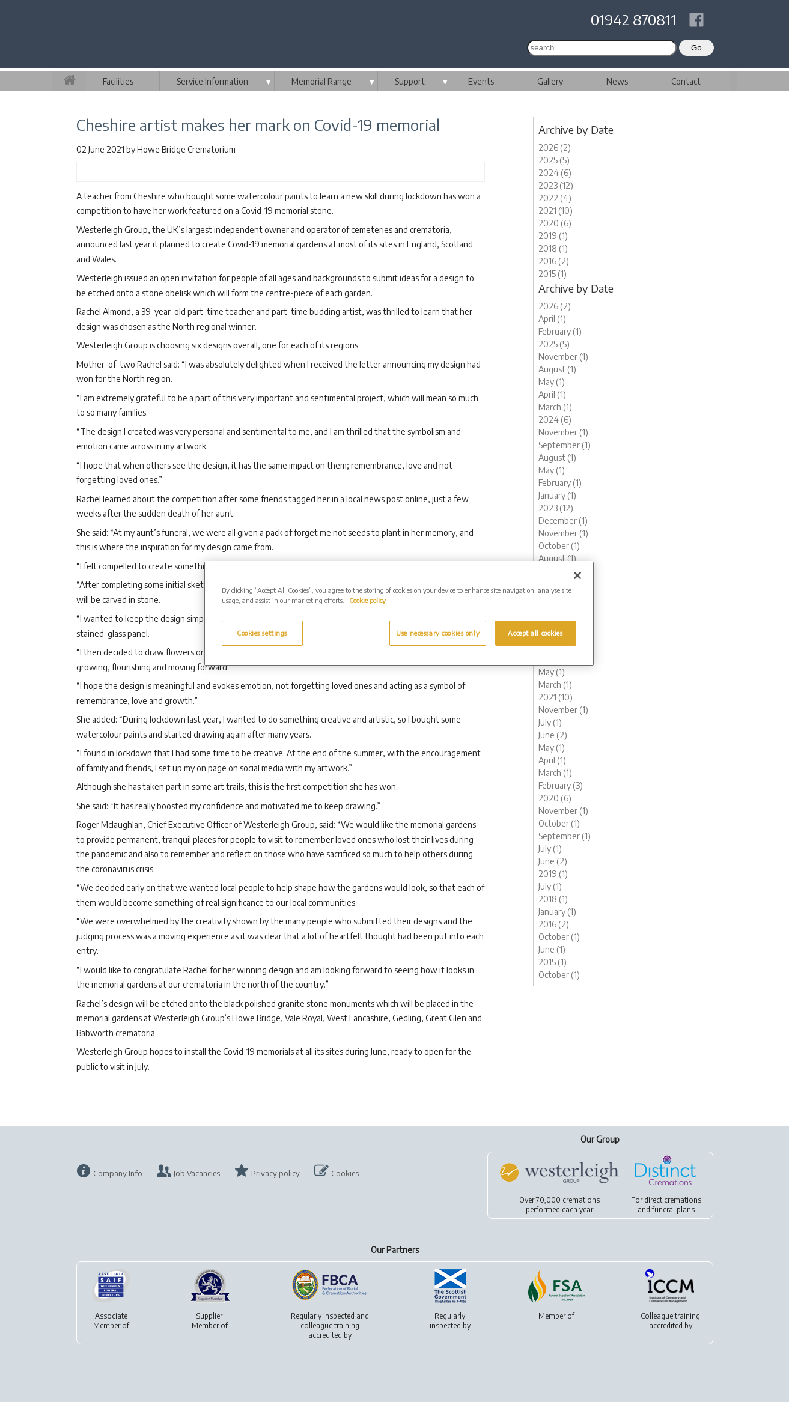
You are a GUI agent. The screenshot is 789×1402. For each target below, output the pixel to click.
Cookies (345, 1173)
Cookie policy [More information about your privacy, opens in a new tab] (367, 600)
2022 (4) (554, 198)
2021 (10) (555, 210)
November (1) (563, 356)
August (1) (557, 369)
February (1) (560, 331)
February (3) (560, 785)
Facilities (118, 81)
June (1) (551, 949)
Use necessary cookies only (438, 632)
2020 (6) (554, 223)
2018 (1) (553, 248)
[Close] (577, 575)
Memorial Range (321, 81)
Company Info (117, 1173)
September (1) (564, 445)
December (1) (563, 520)
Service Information (212, 81)
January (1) (557, 495)
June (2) (552, 735)
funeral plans (673, 1209)
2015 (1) (552, 274)
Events (481, 81)
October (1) (559, 546)
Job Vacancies (197, 1173)
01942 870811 (633, 19)
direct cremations (672, 1199)
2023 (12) (555, 185)
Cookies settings (262, 632)
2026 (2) (554, 147)
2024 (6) (554, 173)
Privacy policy (275, 1173)
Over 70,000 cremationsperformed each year (559, 1204)
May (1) (551, 382)
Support (410, 81)
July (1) (550, 722)
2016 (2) (553, 261)
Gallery (550, 81)
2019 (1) (553, 236)
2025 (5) (554, 160)
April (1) (552, 319)
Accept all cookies (535, 632)
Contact (686, 81)
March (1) (555, 407)
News (617, 81)
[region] (399, 613)
